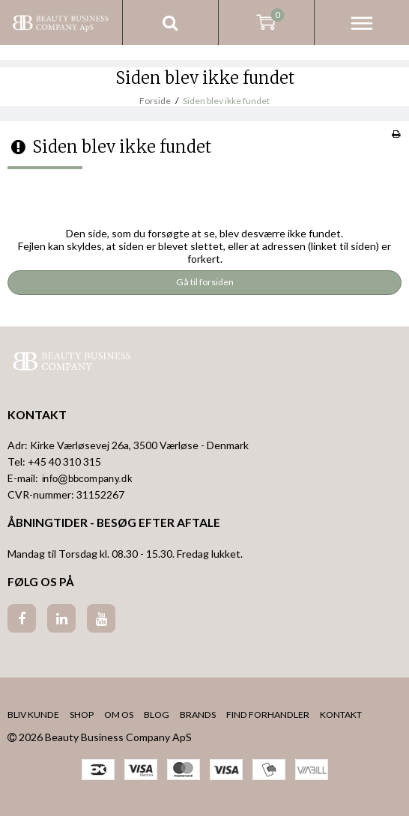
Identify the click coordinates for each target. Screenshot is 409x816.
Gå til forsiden (205, 281)
